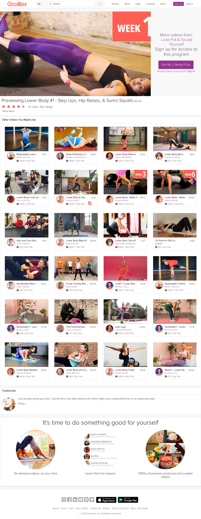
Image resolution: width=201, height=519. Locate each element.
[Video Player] (75, 54)
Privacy (106, 508)
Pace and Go (23, 200)
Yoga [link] (137, 3)
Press (64, 508)
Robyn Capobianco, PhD (78, 157)
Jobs (71, 508)
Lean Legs (120, 327)
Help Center (81, 508)
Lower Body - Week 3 (126, 197)
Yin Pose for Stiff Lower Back (166, 240)
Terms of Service (120, 508)
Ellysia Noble (121, 200)
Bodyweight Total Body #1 (176, 284)
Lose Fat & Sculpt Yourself (176, 42)
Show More (8, 111)
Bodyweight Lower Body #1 (28, 154)
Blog (133, 508)
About (56, 508)
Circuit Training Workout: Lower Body (77, 284)
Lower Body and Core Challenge (77, 370)
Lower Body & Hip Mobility (77, 197)
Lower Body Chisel (124, 370)
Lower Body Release (27, 370)
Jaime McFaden (123, 157)
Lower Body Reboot (125, 154)
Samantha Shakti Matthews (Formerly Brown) (138, 243)
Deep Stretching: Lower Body (77, 154)
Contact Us (95, 508)
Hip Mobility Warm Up (28, 284)
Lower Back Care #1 (125, 240)
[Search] (73, 4)
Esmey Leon (121, 286)
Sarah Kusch (72, 200)
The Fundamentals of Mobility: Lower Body (77, 327)
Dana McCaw (72, 373)
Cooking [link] (150, 3)
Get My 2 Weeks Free (176, 65)
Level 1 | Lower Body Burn (126, 284)
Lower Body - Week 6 (176, 197)
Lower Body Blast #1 (76, 240)
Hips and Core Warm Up (28, 240)
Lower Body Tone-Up (28, 197)
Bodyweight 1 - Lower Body (28, 327)
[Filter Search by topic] (44, 4)
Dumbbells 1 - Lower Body (176, 327)
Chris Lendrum (73, 329)
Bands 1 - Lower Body (175, 370)
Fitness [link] (115, 3)
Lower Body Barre (174, 154)
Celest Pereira (24, 373)
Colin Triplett (23, 243)
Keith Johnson (24, 157)
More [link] (163, 3)
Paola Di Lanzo (172, 157)
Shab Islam (71, 286)
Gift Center (142, 508)
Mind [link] (127, 3)
